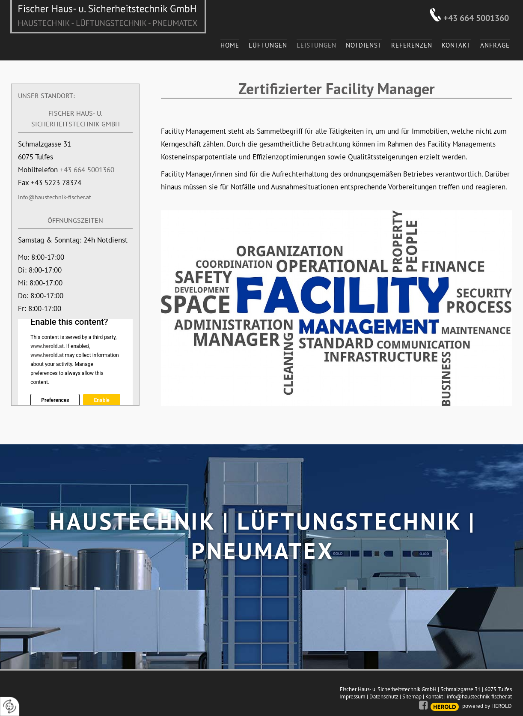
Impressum (352, 696)
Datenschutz (383, 696)
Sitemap (412, 696)
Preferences (55, 400)
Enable (101, 400)
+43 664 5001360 (476, 18)
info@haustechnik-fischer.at (54, 197)
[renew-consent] (9, 706)
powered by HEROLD (487, 706)
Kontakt (434, 696)
